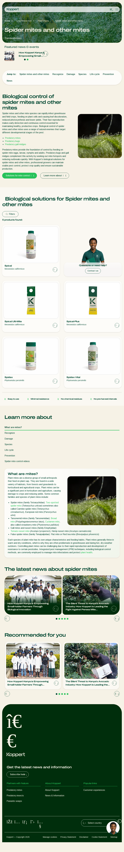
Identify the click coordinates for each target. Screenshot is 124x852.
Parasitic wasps (14, 801)
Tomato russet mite (20, 531)
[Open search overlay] (111, 9)
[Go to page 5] (67, 619)
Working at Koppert (54, 801)
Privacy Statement (68, 847)
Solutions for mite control (20, 175)
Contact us (92, 271)
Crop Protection (24, 21)
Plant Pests (43, 21)
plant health (86, 552)
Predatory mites (13, 138)
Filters (10, 214)
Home (7, 21)
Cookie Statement (99, 847)
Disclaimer (83, 847)
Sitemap (113, 847)
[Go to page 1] (25, 59)
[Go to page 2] (27, 59)
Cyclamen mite (52, 521)
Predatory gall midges (15, 144)
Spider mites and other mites (69, 21)
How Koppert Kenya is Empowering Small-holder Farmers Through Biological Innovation (32, 54)
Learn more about (55, 175)
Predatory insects (15, 795)
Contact (49, 806)
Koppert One (89, 795)
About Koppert (52, 790)
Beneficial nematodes (17, 806)
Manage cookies (50, 847)
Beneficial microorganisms (19, 812)
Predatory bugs (12, 141)
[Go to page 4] (65, 619)
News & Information (54, 795)
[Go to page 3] (62, 619)
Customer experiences (94, 790)
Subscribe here (18, 774)
